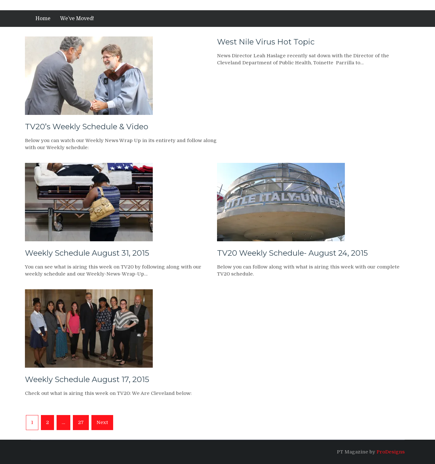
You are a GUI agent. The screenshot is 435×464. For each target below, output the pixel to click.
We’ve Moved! (77, 18)
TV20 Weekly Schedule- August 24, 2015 (292, 253)
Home (42, 18)
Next (102, 422)
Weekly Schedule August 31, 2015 (87, 253)
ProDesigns (391, 452)
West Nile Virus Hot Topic (266, 41)
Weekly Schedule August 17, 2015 (87, 379)
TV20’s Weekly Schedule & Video (86, 126)
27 (81, 422)
